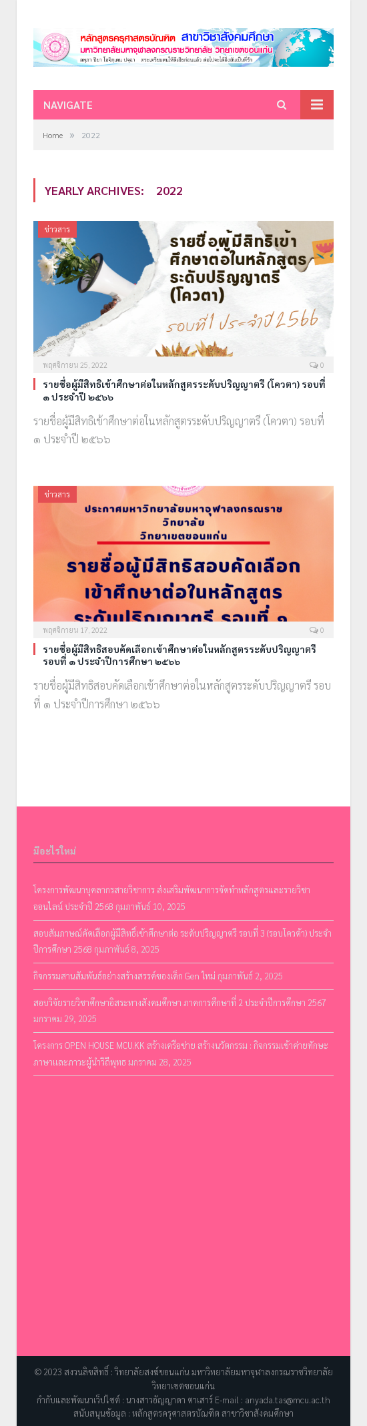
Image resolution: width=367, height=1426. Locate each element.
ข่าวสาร (57, 229)
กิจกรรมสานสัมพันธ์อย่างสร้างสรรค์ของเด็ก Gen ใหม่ (124, 975)
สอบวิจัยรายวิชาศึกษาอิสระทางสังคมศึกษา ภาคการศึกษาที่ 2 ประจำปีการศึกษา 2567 (179, 1002)
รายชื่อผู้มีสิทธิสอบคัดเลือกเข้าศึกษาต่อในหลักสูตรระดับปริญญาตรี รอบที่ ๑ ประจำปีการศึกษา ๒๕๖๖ (179, 655)
